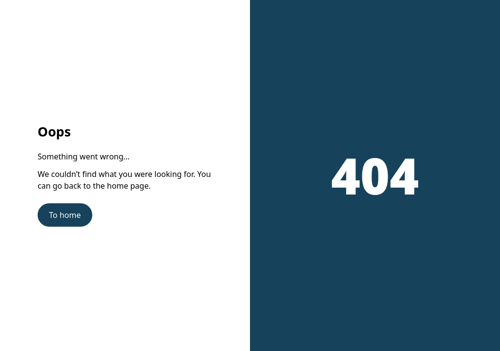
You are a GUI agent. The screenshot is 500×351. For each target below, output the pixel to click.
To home (65, 215)
